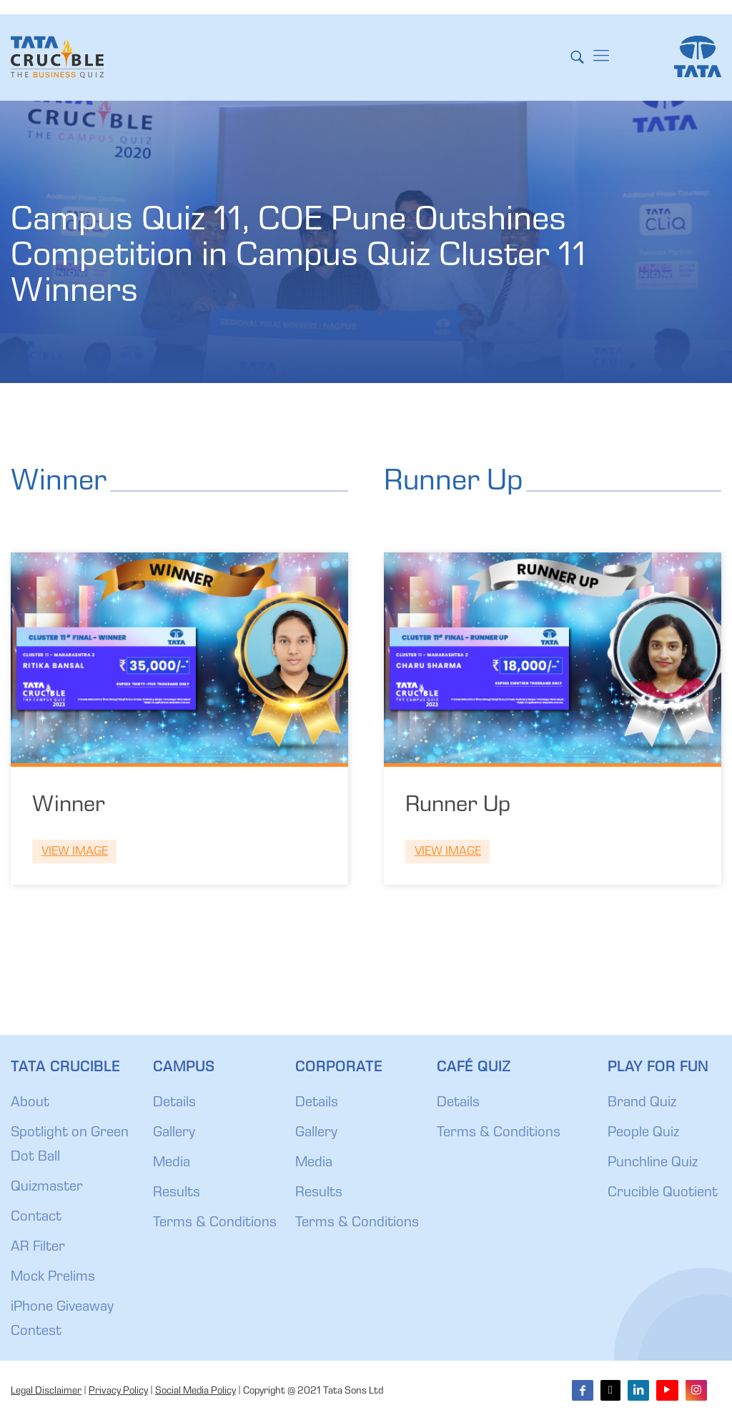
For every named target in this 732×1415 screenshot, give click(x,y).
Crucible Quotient (663, 1193)
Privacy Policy (118, 1391)
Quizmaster (47, 1188)
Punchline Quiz (653, 1163)
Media (171, 1163)
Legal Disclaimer (46, 1391)
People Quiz (643, 1133)
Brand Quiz (642, 1103)
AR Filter (38, 1248)
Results (176, 1193)
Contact (36, 1218)
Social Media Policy (195, 1391)
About (30, 1103)
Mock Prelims (53, 1278)
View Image (74, 852)
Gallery (174, 1133)
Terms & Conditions (215, 1223)
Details (174, 1103)
